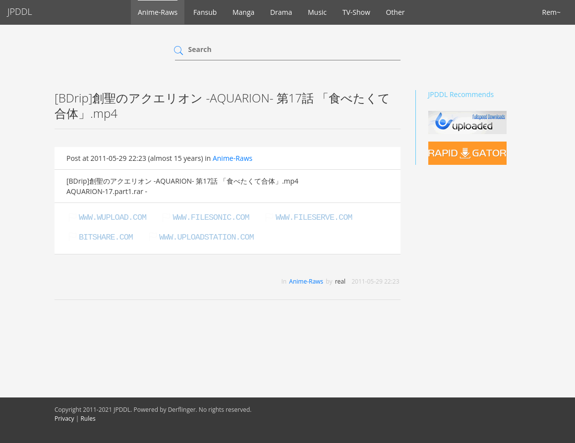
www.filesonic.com (210, 217)
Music (317, 12)
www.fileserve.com (314, 217)
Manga (243, 12)
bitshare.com (106, 237)
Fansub (205, 12)
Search (200, 49)
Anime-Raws (157, 12)
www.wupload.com (112, 217)
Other (395, 12)
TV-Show (356, 12)
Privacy (64, 418)
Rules (87, 418)
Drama (281, 12)
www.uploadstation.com (206, 237)
